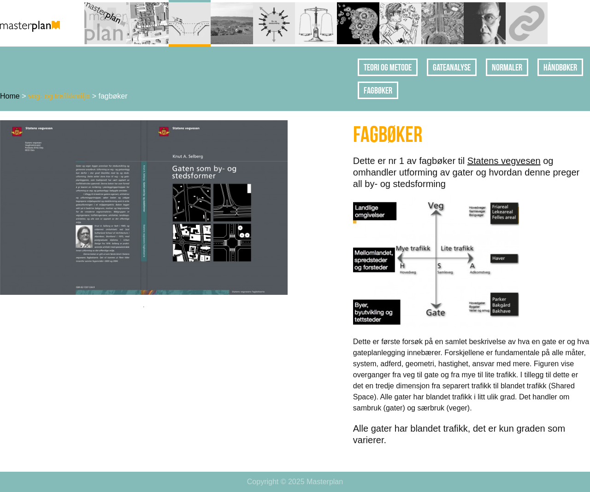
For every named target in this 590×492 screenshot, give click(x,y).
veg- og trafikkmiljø (59, 96)
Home (10, 96)
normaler (507, 67)
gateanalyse (452, 67)
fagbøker (378, 90)
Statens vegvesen (504, 161)
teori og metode (388, 67)
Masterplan (325, 482)
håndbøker (560, 67)
